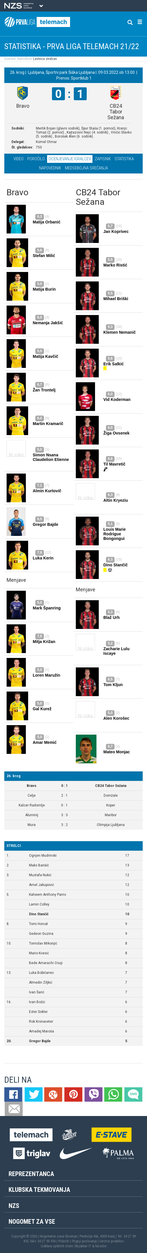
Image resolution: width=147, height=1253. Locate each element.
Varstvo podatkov (111, 1241)
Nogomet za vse (32, 1221)
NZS (14, 1205)
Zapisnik (103, 158)
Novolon (101, 1246)
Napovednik (50, 168)
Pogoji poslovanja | (85, 1241)
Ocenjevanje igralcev (70, 158)
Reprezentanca (31, 1173)
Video (18, 158)
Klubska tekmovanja (39, 1189)
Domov (9, 59)
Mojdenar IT (83, 1246)
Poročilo (36, 158)
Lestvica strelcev (44, 59)
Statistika (23, 59)
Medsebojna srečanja (86, 168)
